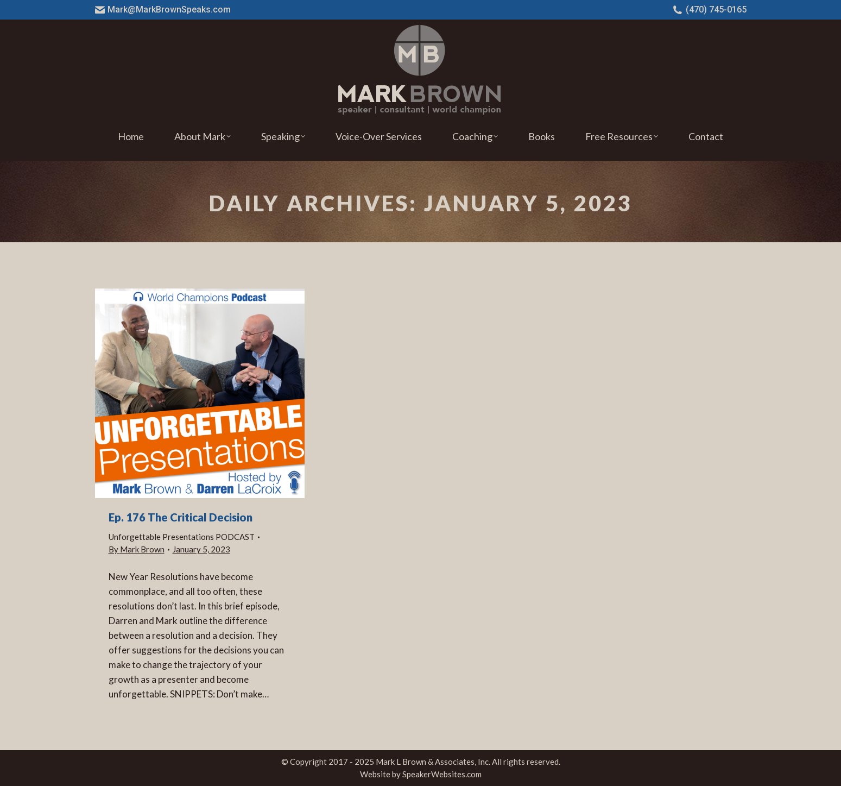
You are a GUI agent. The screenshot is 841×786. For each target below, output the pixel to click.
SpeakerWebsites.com (442, 774)
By (137, 549)
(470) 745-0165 (710, 10)
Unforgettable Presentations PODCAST (182, 537)
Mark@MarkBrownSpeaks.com (163, 10)
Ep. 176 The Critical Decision (180, 517)
